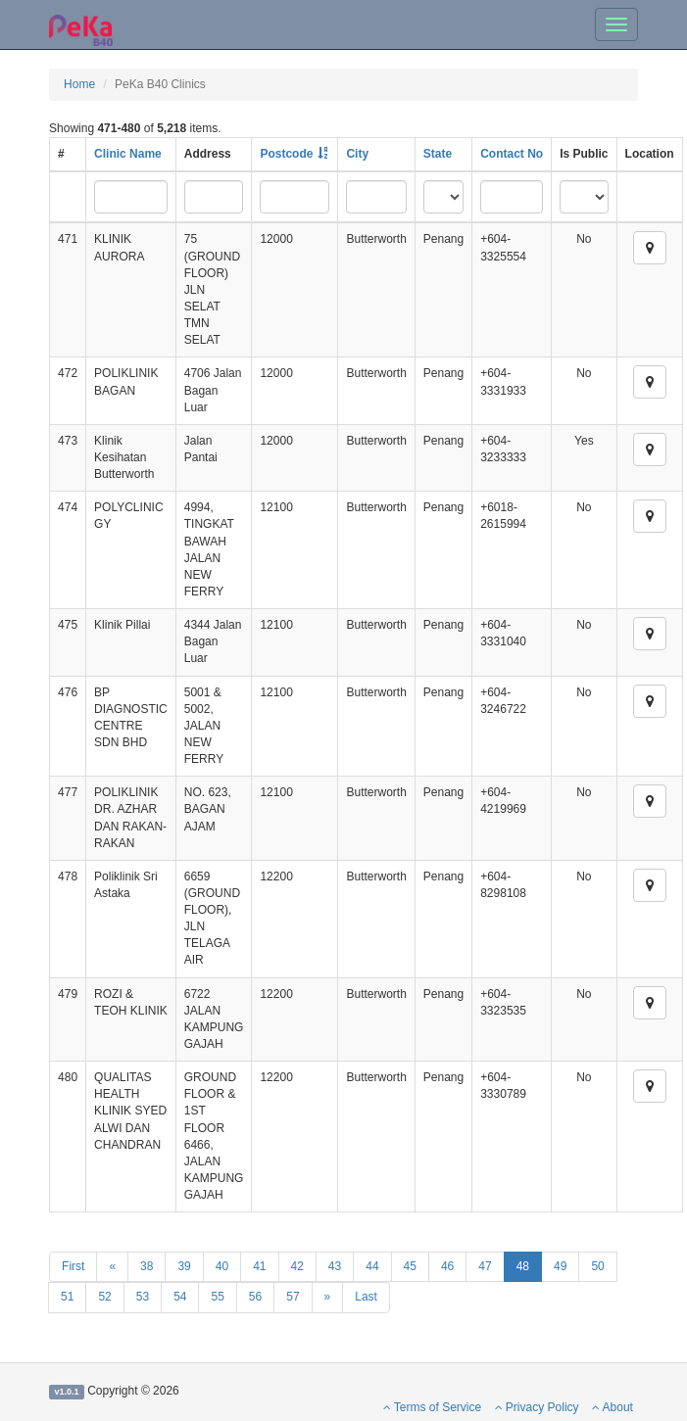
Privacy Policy (537, 1407)
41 (259, 1266)
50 (597, 1266)
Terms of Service (432, 1407)
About (612, 1407)
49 (560, 1266)
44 (372, 1266)
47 (484, 1266)
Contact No (511, 154)
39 (183, 1266)
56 (255, 1296)
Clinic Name (128, 154)
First (73, 1266)
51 (67, 1296)
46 (447, 1266)
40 (222, 1266)
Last (366, 1296)
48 (522, 1266)
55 (217, 1296)
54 (179, 1296)
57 (292, 1296)
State (437, 154)
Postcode (286, 154)
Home (79, 84)
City (357, 154)
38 (146, 1266)
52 (104, 1296)
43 (334, 1266)
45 (410, 1266)
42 (297, 1266)
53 (142, 1296)
